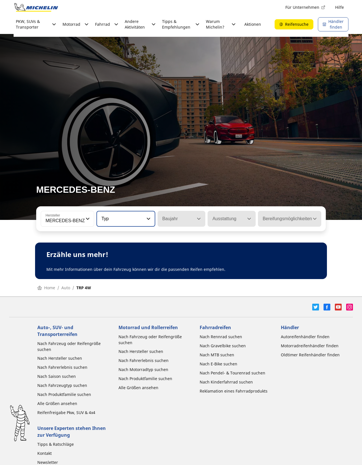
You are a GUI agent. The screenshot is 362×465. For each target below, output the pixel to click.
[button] (87, 218)
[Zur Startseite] (36, 7)
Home (46, 287)
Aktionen (252, 24)
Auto (65, 287)
